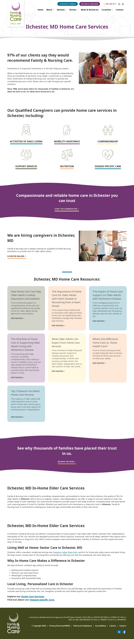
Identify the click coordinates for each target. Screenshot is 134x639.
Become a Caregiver (89, 4)
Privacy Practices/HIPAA (59, 626)
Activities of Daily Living (26, 141)
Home (40, 9)
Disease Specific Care (108, 166)
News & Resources (90, 9)
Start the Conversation (66, 209)
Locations (107, 9)
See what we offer (66, 461)
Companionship (108, 141)
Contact (119, 9)
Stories (73, 9)
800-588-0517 (110, 4)
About (50, 9)
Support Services (26, 166)
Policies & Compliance (82, 626)
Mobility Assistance (67, 141)
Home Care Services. (33, 596)
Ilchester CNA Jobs (15, 256)
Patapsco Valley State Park (65, 552)
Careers (112, 626)
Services (61, 9)
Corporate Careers (67, 4)
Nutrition (67, 166)
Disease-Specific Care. (42, 599)
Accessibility (100, 626)
